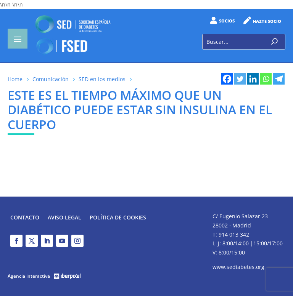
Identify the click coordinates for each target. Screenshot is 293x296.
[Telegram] (279, 79)
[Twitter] (240, 79)
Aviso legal (64, 218)
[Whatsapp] (266, 79)
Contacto (24, 218)
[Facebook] (227, 79)
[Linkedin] (253, 79)
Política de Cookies (118, 218)
